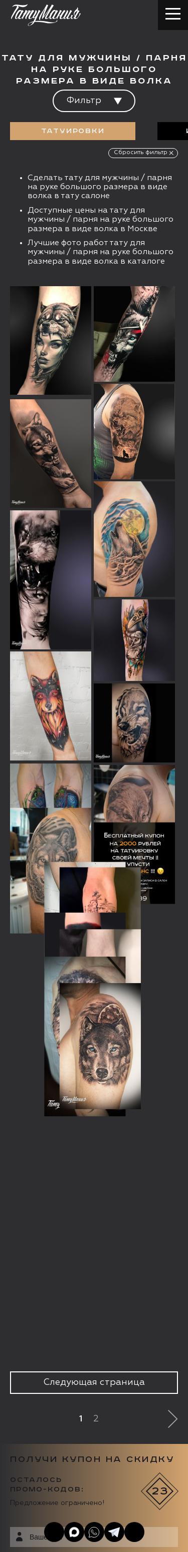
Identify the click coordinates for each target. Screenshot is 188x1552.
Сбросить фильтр (140, 153)
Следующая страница (94, 834)
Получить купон (131, 1107)
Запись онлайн (44, 1459)
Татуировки (73, 131)
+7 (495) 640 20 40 (68, 1390)
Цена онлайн (117, 1459)
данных (102, 1082)
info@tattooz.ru (62, 1409)
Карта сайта (29, 1531)
